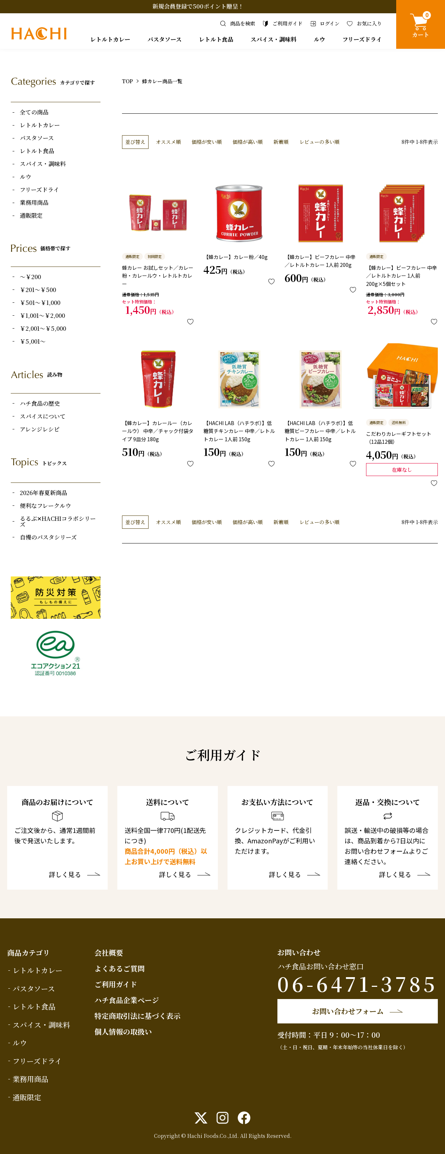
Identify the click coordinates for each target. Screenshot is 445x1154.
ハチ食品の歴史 (40, 403)
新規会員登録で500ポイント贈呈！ (198, 6)
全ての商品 (34, 112)
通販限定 (31, 215)
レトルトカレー (110, 39)
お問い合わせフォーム (348, 1011)
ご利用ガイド (115, 984)
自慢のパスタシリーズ (48, 537)
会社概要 (108, 952)
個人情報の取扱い (123, 1031)
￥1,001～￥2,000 (42, 316)
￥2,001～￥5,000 (43, 328)
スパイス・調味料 (273, 39)
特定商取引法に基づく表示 (137, 1016)
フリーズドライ (362, 39)
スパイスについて (43, 416)
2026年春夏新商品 (43, 493)
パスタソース (164, 39)
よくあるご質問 (119, 968)
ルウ (319, 39)
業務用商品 (34, 203)
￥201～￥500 (38, 290)
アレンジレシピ (40, 429)
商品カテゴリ (28, 952)
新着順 (281, 141)
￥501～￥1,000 (40, 303)
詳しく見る (65, 875)
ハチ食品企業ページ (126, 1000)
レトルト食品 (216, 39)
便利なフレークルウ (45, 506)
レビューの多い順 (319, 141)
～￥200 (30, 277)
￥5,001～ (33, 341)
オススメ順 (168, 141)
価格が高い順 (248, 141)
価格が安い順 (207, 141)
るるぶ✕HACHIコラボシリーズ (58, 521)
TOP (127, 81)
